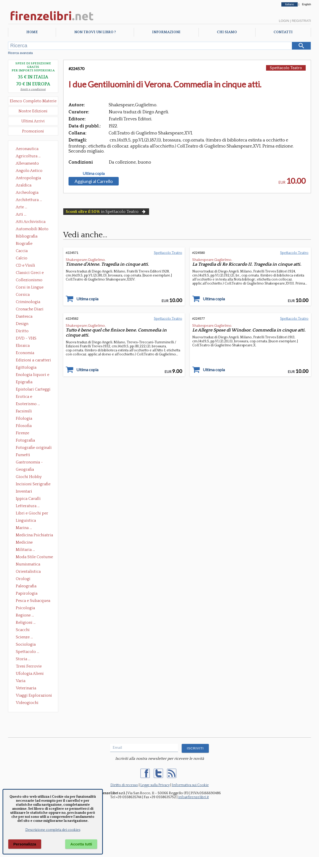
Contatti (283, 32)
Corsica (23, 294)
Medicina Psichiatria (34, 535)
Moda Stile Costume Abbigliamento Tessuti (34, 557)
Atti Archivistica (30, 221)
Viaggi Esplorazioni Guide (34, 696)
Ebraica (23, 345)
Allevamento (27, 163)
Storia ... (23, 659)
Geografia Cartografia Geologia (26, 470)
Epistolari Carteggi (33, 389)
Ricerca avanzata (20, 53)
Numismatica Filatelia (28, 564)
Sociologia (26, 644)
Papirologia (26, 593)
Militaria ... (25, 549)
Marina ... (24, 528)
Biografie (24, 243)
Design (22, 323)
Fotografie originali (34, 447)
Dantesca (24, 316)
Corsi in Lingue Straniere (29, 288)
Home (32, 32)
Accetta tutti (81, 844)
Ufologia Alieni (30, 673)
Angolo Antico (29, 170)
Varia (20, 681)
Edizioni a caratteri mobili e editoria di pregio (34, 360)
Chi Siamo (227, 32)
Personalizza (24, 844)
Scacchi (23, 630)
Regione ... (25, 615)
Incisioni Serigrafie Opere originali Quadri (33, 484)
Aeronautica (27, 149)
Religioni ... (26, 622)
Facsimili (24, 411)
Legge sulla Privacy (155, 785)
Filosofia (24, 425)
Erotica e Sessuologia (27, 397)
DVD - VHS (26, 338)
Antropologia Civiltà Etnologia (31, 178)
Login (284, 21)
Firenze (22, 433)
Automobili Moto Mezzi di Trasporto (33, 229)
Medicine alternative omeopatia (26, 543)
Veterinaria (26, 688)
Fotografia (25, 440)
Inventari (24, 491)
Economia (25, 353)
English (306, 4)
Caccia (22, 251)
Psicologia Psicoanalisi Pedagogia (26, 608)
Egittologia (26, 367)
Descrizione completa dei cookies (52, 830)
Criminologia (28, 302)
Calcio (21, 258)
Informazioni (166, 32)
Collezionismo (29, 280)
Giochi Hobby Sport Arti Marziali (33, 477)
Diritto (22, 331)
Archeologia (27, 192)
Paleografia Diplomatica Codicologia (27, 586)
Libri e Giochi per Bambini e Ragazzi (32, 513)
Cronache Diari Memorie (29, 309)
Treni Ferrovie (29, 666)
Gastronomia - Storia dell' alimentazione (29, 462)
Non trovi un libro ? (95, 32)
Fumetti (23, 455)
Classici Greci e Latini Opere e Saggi (34, 273)
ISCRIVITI (195, 748)
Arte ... (21, 207)
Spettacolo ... (27, 651)
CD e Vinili (25, 265)
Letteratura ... (28, 506)
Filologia (24, 418)
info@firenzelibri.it (193, 797)
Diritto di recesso (124, 785)
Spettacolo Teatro (286, 67)
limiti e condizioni (33, 89)
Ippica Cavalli (28, 498)
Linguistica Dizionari (26, 521)
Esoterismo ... (28, 404)
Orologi (23, 579)
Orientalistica (28, 571)
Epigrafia (24, 382)
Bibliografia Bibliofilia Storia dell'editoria (31, 237)
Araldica (23, 185)
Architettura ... (29, 200)
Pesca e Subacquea (33, 600)
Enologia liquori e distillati (32, 375)
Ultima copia (94, 173)
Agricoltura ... (28, 156)
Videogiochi (27, 702)
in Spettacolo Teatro (106, 211)
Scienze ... (24, 637)
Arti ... (21, 214)
